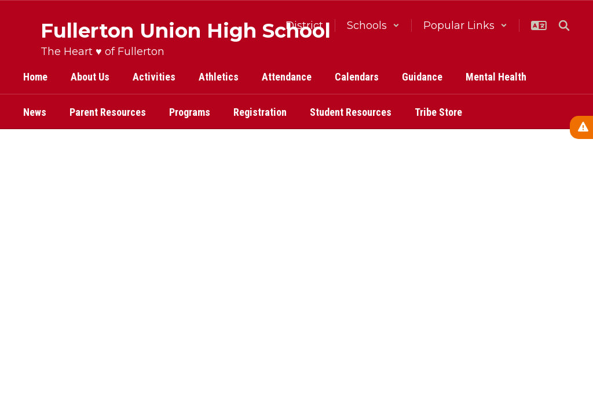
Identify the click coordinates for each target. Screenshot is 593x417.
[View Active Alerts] (581, 127)
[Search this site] (564, 25)
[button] (373, 25)
